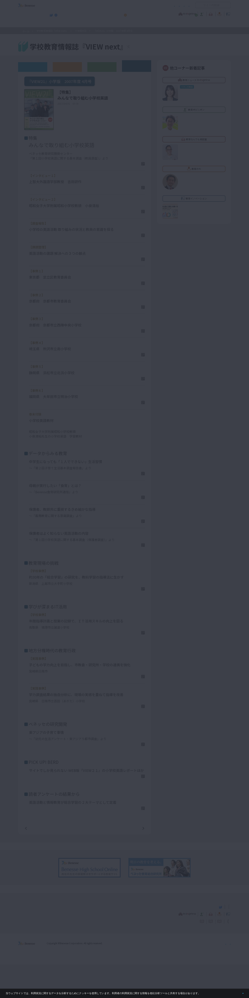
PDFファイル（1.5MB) (44, 444)
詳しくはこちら (130, 165)
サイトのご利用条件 (91, 5)
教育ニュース (100, 13)
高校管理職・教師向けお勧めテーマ (122, 23)
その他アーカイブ (136, 66)
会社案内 (226, 976)
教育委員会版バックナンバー (102, 67)
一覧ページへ (84, 861)
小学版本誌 (81, 30)
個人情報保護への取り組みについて (197, 976)
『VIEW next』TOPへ (151, 47)
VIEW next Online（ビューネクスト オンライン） (33, 939)
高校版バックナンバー (67, 67)
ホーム (25, 31)
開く (198, 5)
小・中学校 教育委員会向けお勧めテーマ (193, 23)
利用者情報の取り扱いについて (151, 5)
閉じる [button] (236, 991)
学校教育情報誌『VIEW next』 (54, 23)
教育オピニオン (135, 13)
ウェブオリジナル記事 (33, 67)
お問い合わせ (182, 5)
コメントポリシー (118, 5)
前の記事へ (36, 861)
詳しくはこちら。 (210, 991)
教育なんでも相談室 (166, 13)
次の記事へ (133, 861)
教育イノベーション (218, 13)
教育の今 (192, 13)
